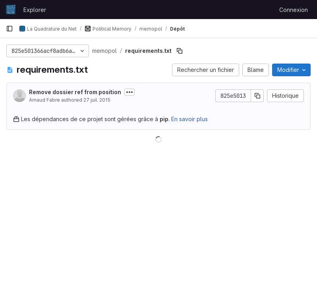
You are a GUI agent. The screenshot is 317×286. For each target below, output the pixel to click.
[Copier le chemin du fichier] (179, 50)
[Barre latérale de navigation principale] (9, 28)
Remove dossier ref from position (75, 92)
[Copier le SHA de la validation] (257, 95)
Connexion (293, 9)
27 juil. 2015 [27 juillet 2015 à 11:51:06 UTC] (96, 100)
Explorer (34, 9)
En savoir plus (189, 119)
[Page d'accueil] (10, 9)
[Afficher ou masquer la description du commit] (129, 92)
